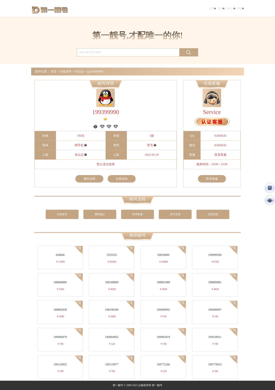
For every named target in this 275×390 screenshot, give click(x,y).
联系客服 (220, 154)
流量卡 (230, 8)
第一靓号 (49, 9)
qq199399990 (95, 71)
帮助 (240, 8)
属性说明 (89, 178)
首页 (212, 8)
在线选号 (66, 71)
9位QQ (79, 71)
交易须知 (122, 178)
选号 (221, 8)
